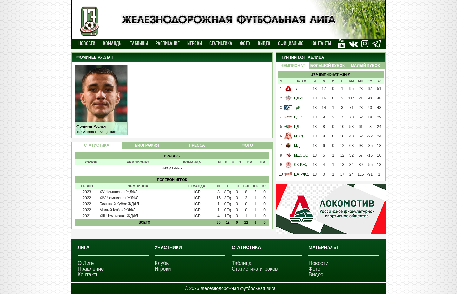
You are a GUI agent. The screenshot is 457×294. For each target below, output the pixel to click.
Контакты (321, 43)
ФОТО (247, 145)
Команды (113, 43)
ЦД (296, 127)
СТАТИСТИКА (96, 145)
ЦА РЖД (301, 174)
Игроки (194, 43)
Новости (86, 43)
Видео (264, 43)
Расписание (168, 43)
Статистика (220, 43)
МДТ (298, 146)
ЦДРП (299, 98)
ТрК (297, 107)
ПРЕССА (197, 145)
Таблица (242, 263)
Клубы (162, 263)
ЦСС (298, 117)
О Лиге (86, 263)
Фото (245, 43)
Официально (291, 43)
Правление (91, 269)
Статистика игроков (255, 269)
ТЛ (296, 88)
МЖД (298, 136)
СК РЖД (301, 165)
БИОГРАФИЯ (147, 145)
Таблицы (139, 43)
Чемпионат (293, 65)
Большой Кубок (327, 65)
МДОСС (301, 155)
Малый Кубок (365, 65)
